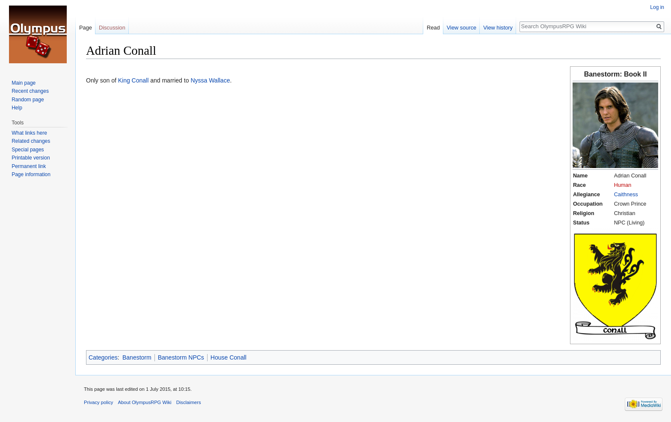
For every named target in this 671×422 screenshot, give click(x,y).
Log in (657, 7)
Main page (24, 83)
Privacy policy (98, 402)
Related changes (31, 141)
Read (433, 27)
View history (498, 27)
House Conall (228, 357)
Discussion (112, 27)
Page (85, 27)
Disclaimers (188, 402)
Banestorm (136, 357)
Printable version (31, 158)
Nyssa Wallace (210, 80)
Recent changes (30, 91)
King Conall (133, 80)
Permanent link (29, 166)
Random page (28, 100)
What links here (29, 133)
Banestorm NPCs (181, 357)
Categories (103, 357)
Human (623, 185)
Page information (31, 174)
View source (461, 27)
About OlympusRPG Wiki (145, 402)
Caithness (626, 195)
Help (17, 108)
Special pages (28, 150)
